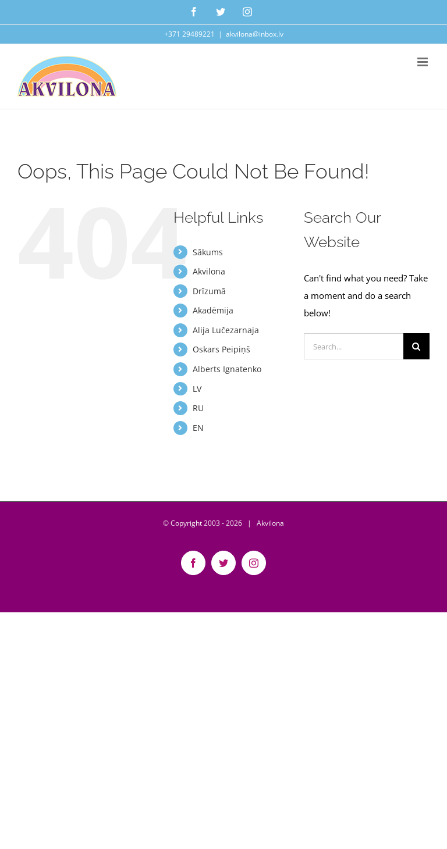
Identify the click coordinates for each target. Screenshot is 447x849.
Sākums (208, 252)
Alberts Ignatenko (227, 368)
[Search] (416, 346)
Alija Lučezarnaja (226, 330)
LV (197, 388)
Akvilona (209, 271)
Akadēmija (213, 310)
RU (198, 407)
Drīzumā (209, 291)
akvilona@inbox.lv (254, 34)
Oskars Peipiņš (221, 349)
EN (198, 427)
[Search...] (353, 346)
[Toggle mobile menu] (423, 62)
